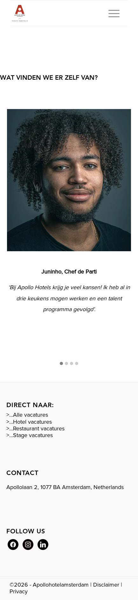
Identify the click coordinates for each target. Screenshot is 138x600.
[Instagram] (28, 544)
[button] (61, 364)
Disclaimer (106, 584)
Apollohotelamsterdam (61, 584)
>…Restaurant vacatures (35, 428)
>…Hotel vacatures (29, 421)
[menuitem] (111, 13)
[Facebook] (13, 544)
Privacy (19, 591)
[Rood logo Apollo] (57, 13)
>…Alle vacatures (27, 414)
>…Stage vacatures (29, 435)
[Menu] (111, 13)
